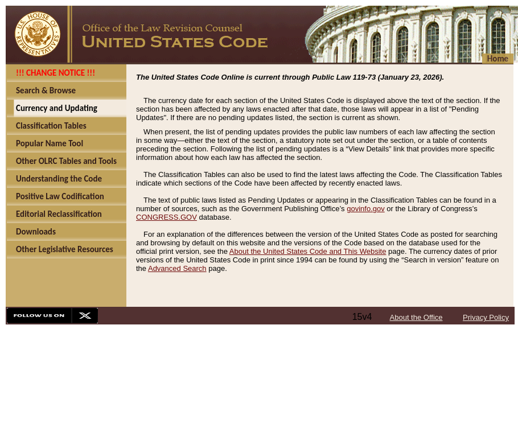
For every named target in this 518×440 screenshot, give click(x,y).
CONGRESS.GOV (166, 217)
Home (497, 59)
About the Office (416, 317)
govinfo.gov (366, 208)
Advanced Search (177, 268)
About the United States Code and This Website (308, 251)
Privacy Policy (486, 317)
